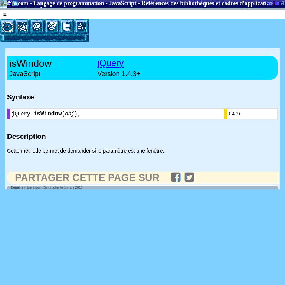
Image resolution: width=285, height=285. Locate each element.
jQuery (111, 63)
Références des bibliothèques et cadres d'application (207, 3)
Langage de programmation (68, 3)
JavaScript (123, 3)
